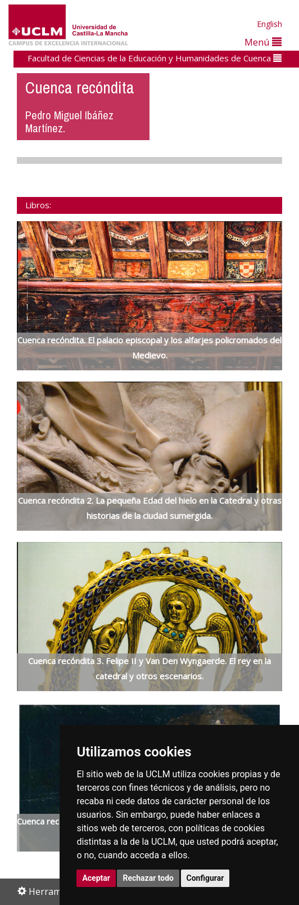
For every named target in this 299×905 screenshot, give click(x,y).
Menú (263, 41)
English (269, 24)
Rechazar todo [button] (148, 877)
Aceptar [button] (96, 877)
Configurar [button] (205, 877)
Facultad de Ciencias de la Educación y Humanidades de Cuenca (155, 58)
